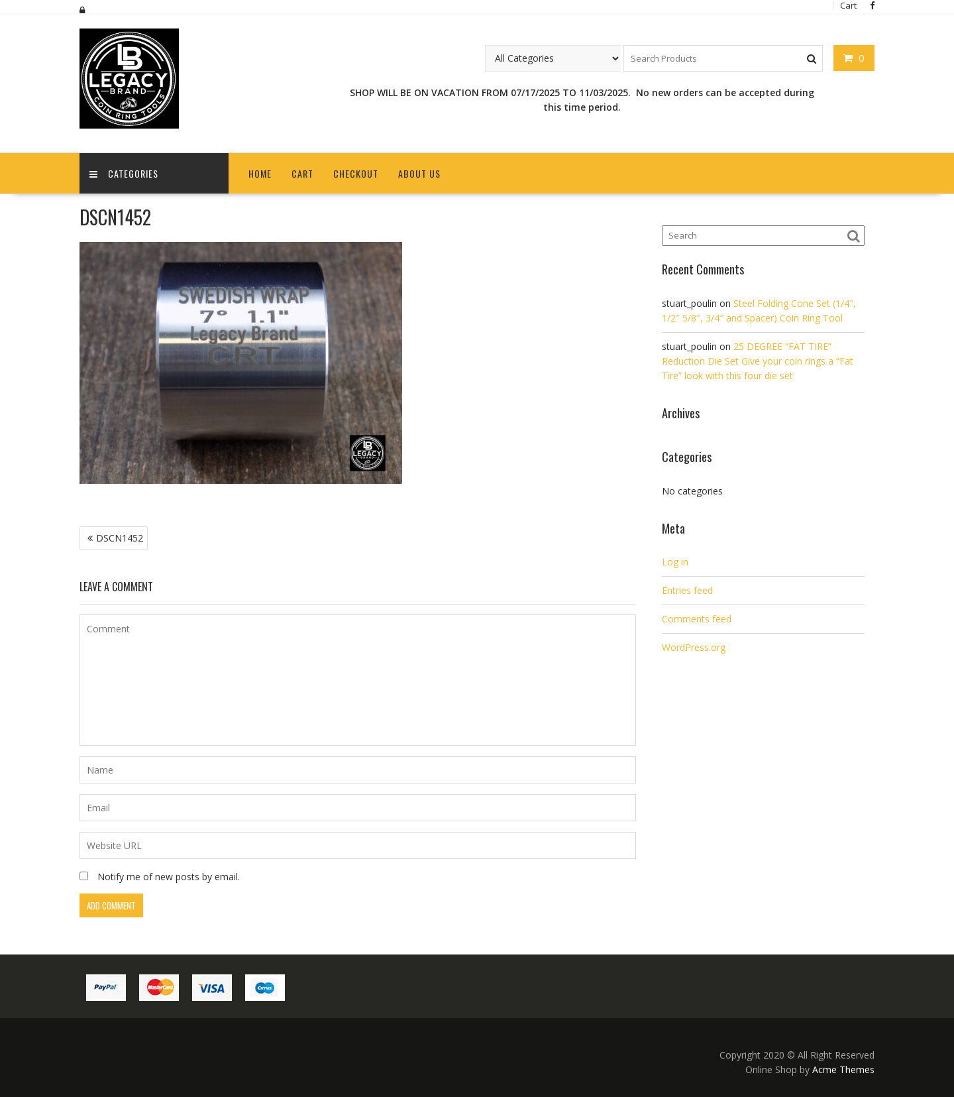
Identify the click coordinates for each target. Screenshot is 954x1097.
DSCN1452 (119, 538)
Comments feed (696, 618)
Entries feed (687, 590)
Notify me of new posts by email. (168, 876)
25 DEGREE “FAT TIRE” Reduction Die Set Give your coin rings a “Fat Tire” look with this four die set (757, 361)
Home (260, 173)
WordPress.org (693, 647)
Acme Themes (843, 1069)
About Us (419, 173)
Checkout (355, 173)
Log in (675, 561)
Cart (302, 173)
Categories (123, 173)
